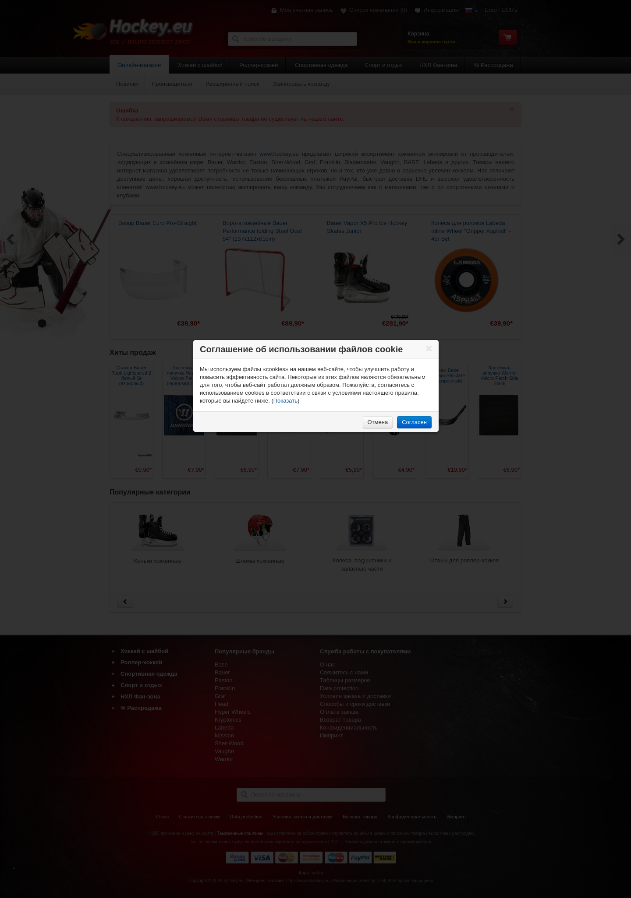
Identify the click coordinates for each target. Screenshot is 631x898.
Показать (285, 400)
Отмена (378, 422)
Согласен (414, 422)
